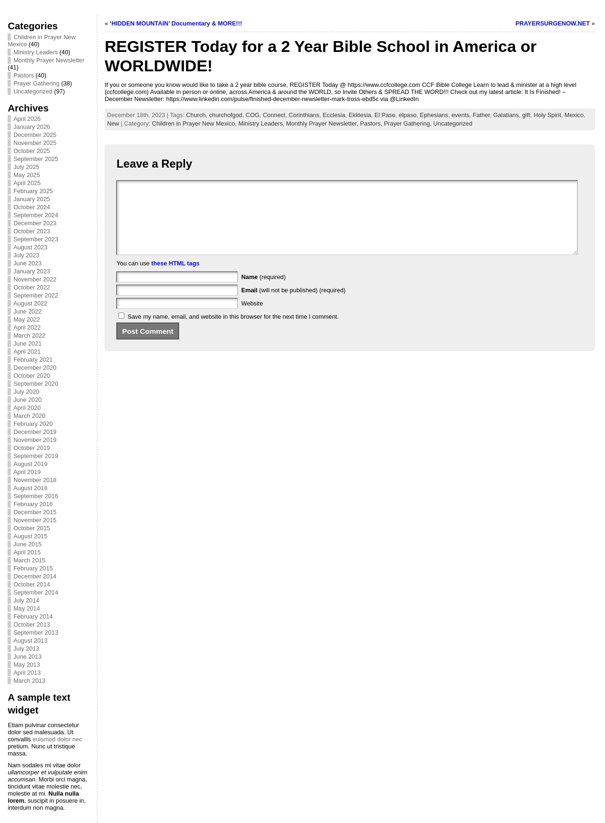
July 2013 (26, 648)
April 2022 (27, 327)
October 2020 (31, 375)
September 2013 (35, 632)
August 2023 (30, 247)
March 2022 (29, 335)
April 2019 (27, 471)
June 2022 (27, 311)
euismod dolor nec (57, 739)
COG (252, 115)
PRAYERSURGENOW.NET (553, 23)
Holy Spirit (547, 115)
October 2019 (31, 447)
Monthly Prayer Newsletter (48, 60)
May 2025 (26, 174)
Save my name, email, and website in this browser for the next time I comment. (233, 330)
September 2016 (35, 496)
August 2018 (30, 488)
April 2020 (27, 407)
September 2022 (35, 295)
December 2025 (34, 134)
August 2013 (30, 640)
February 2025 (32, 191)
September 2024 (35, 215)
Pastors (23, 75)
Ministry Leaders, (262, 123)
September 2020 (35, 383)
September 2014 (35, 592)
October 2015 (31, 528)
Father (481, 115)
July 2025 (26, 166)
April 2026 (27, 118)
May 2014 (26, 608)
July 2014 (26, 600)
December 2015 (34, 512)
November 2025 (34, 142)
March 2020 (29, 415)
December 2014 (34, 576)
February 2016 (32, 504)
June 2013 (27, 656)
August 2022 (30, 303)
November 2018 (34, 480)
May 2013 (26, 664)
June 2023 (27, 263)
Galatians (506, 115)
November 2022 (34, 279)
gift (526, 115)
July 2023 (26, 255)
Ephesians (434, 115)
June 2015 (27, 544)
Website (252, 317)
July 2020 (26, 391)
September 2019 (35, 455)
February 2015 (32, 568)
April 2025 (27, 183)
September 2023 (35, 239)
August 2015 (30, 536)
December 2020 (34, 367)
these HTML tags (175, 277)
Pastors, (372, 123)
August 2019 (30, 463)
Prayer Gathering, (408, 123)
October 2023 (31, 231)
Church (196, 115)
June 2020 (27, 399)
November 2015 (34, 520)
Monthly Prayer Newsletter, (323, 123)
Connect (274, 115)
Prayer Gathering (36, 83)
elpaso (408, 115)
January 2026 (31, 126)
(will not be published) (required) (294, 304)
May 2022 (26, 319)
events (460, 115)
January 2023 (31, 271)
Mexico (574, 115)
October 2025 (31, 150)
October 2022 (31, 287)
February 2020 (32, 423)
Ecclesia (334, 115)
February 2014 (32, 616)
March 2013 (29, 680)
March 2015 (29, 560)
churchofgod (225, 115)
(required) (264, 291)
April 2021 (27, 351)
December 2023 (34, 223)
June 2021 (27, 343)
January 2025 (31, 199)
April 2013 (27, 672)
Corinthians (304, 115)
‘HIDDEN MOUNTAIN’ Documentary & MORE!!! (176, 23)
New (113, 123)
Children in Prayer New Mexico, (195, 123)
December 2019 (34, 431)
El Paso (384, 115)
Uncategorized (32, 91)
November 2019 (34, 439)
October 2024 (31, 207)
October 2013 (31, 624)
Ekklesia (360, 115)
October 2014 (31, 584)
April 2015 (27, 552)
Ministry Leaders (35, 52)
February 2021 (32, 359)
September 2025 (35, 158)
